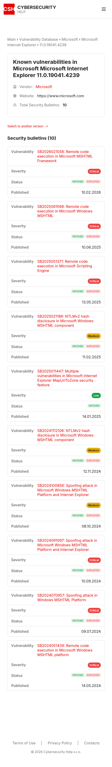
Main (11, 39)
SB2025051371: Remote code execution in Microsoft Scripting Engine (64, 266)
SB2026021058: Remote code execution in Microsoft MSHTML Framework (65, 156)
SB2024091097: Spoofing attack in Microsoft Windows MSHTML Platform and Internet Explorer (67, 545)
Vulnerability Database (38, 39)
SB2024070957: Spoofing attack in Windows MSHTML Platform (67, 597)
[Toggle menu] (103, 9)
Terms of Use (23, 743)
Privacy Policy (60, 743)
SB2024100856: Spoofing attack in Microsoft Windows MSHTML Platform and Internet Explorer (67, 490)
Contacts (92, 743)
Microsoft (69, 39)
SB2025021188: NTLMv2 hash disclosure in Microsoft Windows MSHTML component (65, 321)
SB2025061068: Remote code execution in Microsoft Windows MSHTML (64, 211)
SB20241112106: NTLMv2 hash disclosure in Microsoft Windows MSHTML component (65, 435)
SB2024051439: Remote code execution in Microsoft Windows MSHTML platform (64, 650)
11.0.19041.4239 (53, 45)
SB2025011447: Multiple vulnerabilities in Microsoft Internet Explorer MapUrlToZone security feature (67, 378)
